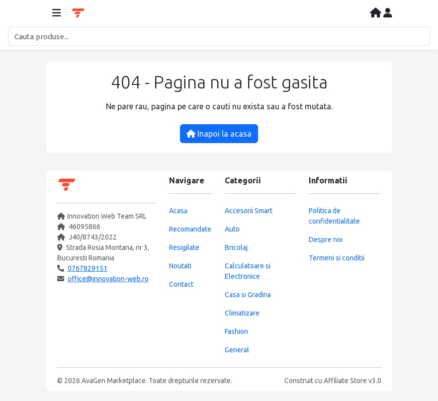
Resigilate (184, 247)
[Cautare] (219, 36)
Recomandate (190, 229)
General (237, 350)
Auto (232, 229)
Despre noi (326, 239)
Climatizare (242, 313)
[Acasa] (376, 13)
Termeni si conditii (336, 258)
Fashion (236, 331)
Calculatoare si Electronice (247, 271)
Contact (181, 284)
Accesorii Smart (248, 211)
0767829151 (87, 268)
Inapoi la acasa (219, 133)
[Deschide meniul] (56, 13)
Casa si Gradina (248, 295)
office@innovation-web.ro (108, 279)
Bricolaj (236, 247)
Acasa (178, 211)
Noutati (180, 266)
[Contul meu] (387, 13)
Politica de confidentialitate (334, 216)
